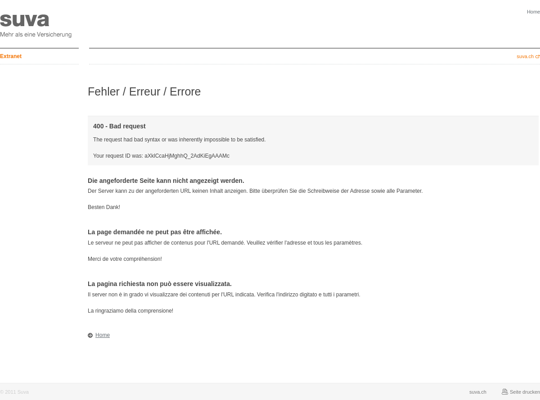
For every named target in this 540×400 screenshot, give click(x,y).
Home (102, 335)
